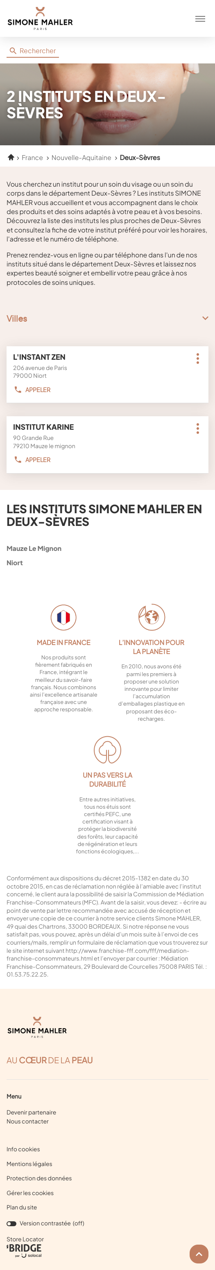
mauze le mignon (106, 548)
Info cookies (23, 1149)
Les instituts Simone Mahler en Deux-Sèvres (104, 515)
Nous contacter (28, 1121)
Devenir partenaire (31, 1112)
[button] (200, 18)
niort (106, 562)
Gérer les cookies (30, 1193)
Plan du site (22, 1207)
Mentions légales (29, 1164)
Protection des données (39, 1178)
